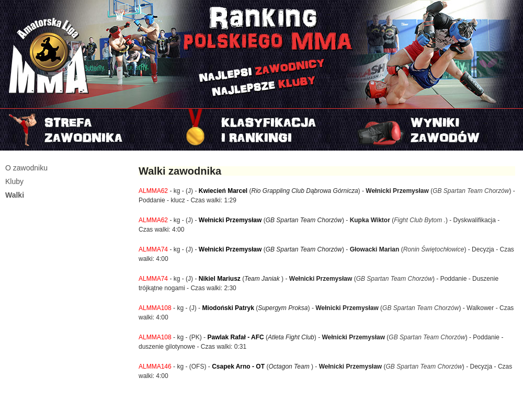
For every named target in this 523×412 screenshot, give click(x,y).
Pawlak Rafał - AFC (235, 337)
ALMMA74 (153, 249)
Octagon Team (289, 366)
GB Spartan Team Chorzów (471, 190)
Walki (14, 195)
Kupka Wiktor (371, 220)
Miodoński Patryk (228, 308)
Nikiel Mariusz (220, 278)
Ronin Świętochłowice (433, 249)
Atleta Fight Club (291, 337)
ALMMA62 (153, 190)
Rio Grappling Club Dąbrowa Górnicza (305, 190)
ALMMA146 (155, 366)
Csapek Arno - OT (238, 366)
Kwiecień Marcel (223, 190)
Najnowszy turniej (436, 130)
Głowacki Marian (375, 249)
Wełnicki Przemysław (397, 190)
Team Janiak (262, 278)
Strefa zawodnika (87, 130)
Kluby (14, 181)
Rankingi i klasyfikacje (261, 130)
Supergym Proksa (283, 308)
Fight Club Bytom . (420, 220)
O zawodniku (26, 168)
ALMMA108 (155, 308)
